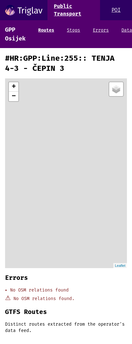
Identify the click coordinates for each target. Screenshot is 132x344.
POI (116, 10)
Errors (101, 30)
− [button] (14, 96)
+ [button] (14, 87)
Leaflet (120, 265)
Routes (46, 30)
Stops (73, 30)
